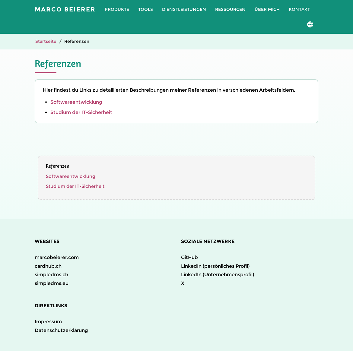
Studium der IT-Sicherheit (81, 112)
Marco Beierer (65, 9)
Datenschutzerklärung (61, 330)
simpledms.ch (51, 274)
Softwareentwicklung (76, 102)
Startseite (45, 41)
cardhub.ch (48, 266)
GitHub (189, 257)
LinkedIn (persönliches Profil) (215, 266)
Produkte (117, 9)
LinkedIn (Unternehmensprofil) (217, 274)
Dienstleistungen (184, 9)
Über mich (267, 9)
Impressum (48, 321)
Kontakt (299, 9)
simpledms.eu (51, 283)
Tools (145, 9)
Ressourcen (230, 9)
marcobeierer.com (57, 257)
